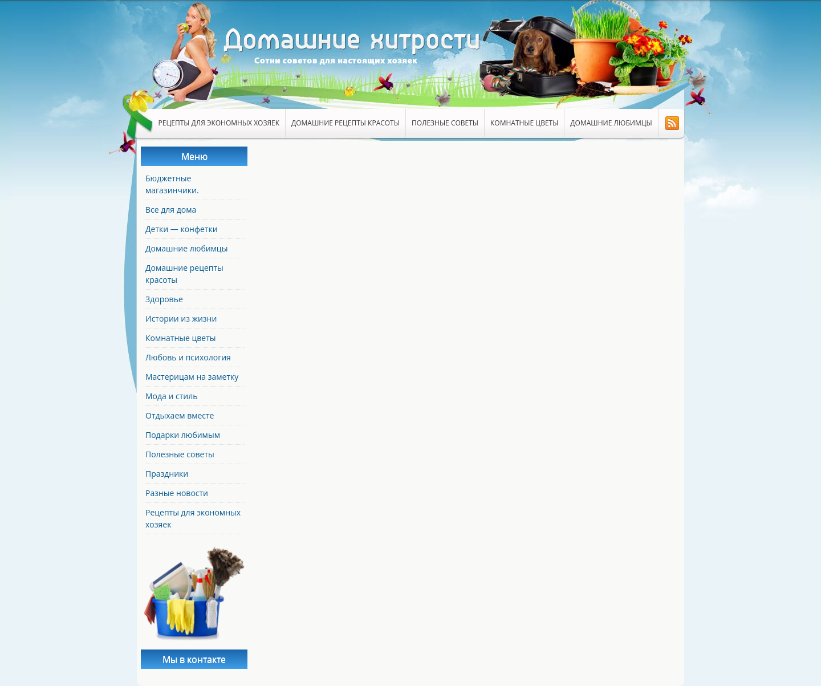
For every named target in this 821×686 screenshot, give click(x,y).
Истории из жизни (181, 318)
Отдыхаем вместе (179, 415)
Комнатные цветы (524, 123)
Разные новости (176, 493)
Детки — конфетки (181, 229)
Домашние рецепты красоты (345, 123)
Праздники (166, 473)
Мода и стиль (171, 396)
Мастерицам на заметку (191, 376)
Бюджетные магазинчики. (172, 184)
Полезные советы (445, 123)
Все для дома (170, 209)
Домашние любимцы (611, 123)
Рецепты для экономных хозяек (219, 123)
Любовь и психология (188, 357)
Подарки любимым (182, 434)
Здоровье (164, 299)
